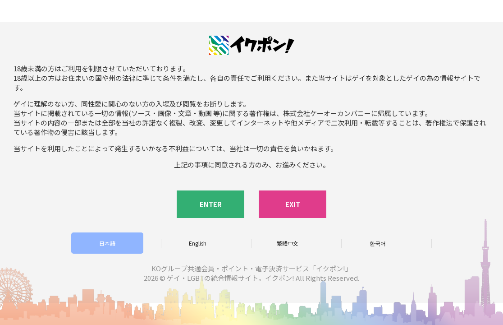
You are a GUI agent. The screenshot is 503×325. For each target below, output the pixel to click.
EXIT (292, 204)
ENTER (211, 204)
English (197, 243)
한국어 (378, 243)
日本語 (107, 243)
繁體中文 (287, 243)
